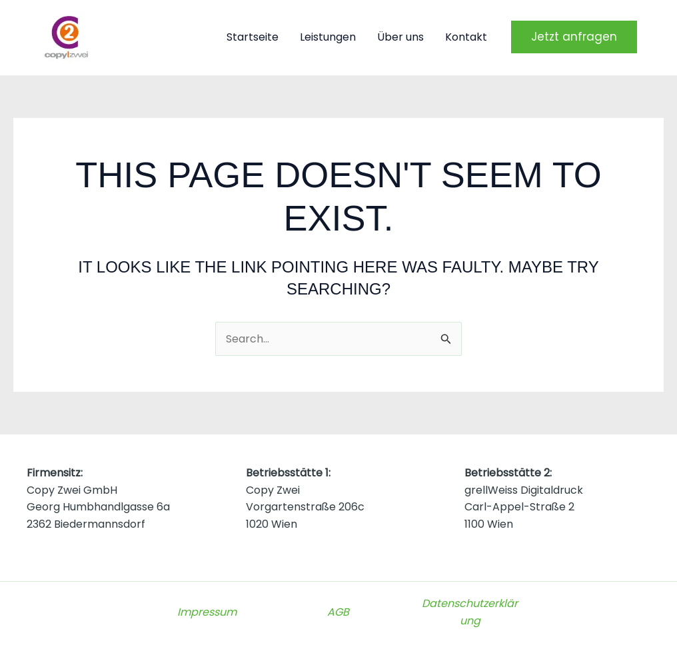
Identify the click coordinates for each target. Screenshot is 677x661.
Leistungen (328, 37)
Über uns (400, 37)
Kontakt (466, 37)
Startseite (253, 37)
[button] (574, 37)
